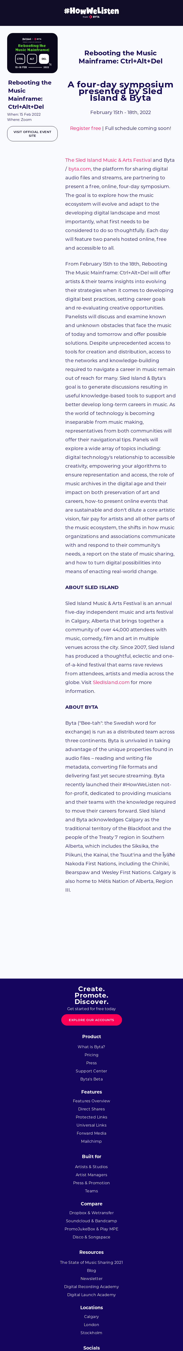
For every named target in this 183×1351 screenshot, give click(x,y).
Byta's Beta (91, 1079)
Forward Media (91, 1133)
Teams (91, 1191)
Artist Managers (91, 1175)
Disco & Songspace (92, 1237)
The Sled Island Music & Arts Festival (108, 160)
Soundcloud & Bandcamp (91, 1221)
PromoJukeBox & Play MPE (91, 1229)
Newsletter (92, 1278)
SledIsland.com (111, 682)
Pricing (92, 1055)
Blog (91, 1270)
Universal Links (91, 1125)
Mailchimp (91, 1141)
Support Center (91, 1071)
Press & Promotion (91, 1183)
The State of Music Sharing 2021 (91, 1262)
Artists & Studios (91, 1167)
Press (91, 1063)
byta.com (79, 169)
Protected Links (91, 1117)
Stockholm (91, 1333)
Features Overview (91, 1101)
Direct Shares (91, 1109)
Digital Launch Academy (91, 1295)
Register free (85, 128)
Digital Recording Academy (91, 1286)
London (91, 1324)
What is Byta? (91, 1047)
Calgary (91, 1316)
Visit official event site (32, 134)
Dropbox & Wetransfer (91, 1213)
